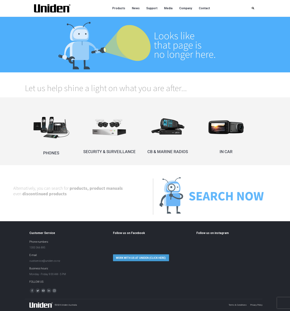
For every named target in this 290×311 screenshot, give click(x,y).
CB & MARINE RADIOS (167, 151)
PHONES (51, 153)
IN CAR (226, 151)
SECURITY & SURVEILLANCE (109, 151)
